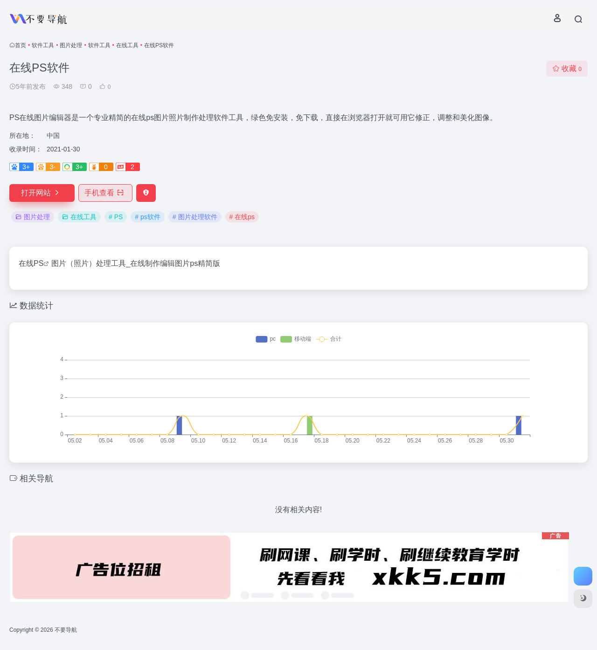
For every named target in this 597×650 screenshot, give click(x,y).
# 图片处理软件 (195, 217)
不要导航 (66, 630)
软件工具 (43, 45)
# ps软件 (147, 217)
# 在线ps (242, 217)
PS (38, 263)
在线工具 (127, 45)
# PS (116, 217)
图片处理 (71, 45)
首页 (20, 45)
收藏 (567, 68)
